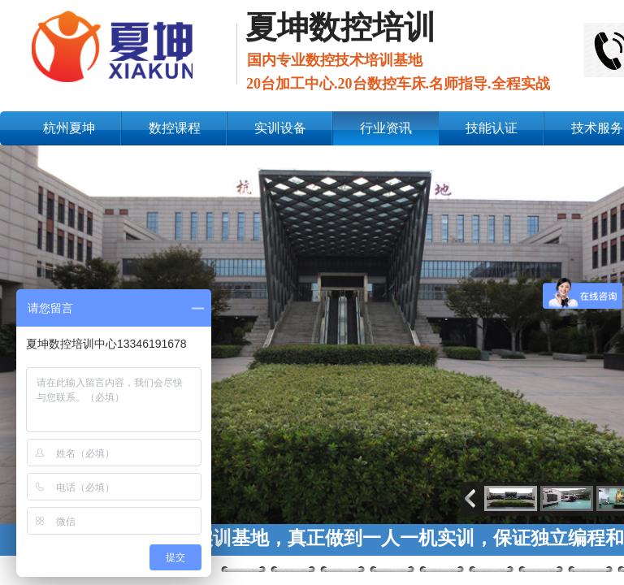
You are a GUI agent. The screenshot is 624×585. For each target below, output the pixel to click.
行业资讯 (386, 128)
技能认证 (492, 128)
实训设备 (280, 128)
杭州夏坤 (69, 128)
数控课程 (175, 128)
